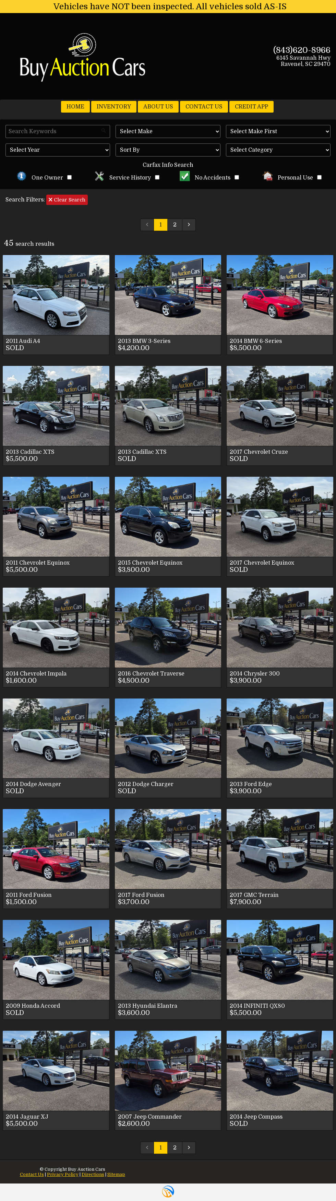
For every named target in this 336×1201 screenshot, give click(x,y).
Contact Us (32, 1174)
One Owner (44, 178)
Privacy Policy (63, 1174)
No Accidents (209, 178)
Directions (93, 1174)
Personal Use (292, 178)
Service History (126, 178)
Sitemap (116, 1174)
